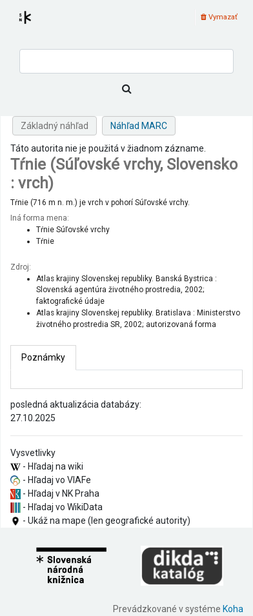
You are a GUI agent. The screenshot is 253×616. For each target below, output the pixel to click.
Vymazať (219, 17)
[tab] (43, 357)
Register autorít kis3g (36, 25)
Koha (233, 609)
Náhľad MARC (138, 126)
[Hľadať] (126, 89)
